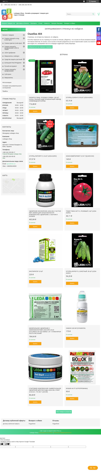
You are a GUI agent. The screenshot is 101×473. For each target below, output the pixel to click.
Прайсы (5, 91)
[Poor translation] (7, 444)
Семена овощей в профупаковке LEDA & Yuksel (11, 48)
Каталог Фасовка (57, 23)
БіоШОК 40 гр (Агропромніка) (77, 388)
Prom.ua (59, 431)
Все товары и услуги (63, 411)
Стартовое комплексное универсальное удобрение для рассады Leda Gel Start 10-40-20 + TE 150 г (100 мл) (45, 390)
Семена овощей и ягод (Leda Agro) (11, 39)
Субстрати (7, 74)
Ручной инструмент (10, 66)
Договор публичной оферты (11, 423)
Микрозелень (8, 77)
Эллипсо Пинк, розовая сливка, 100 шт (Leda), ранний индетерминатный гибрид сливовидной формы (45, 99)
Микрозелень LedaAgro (11, 56)
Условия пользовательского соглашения (12, 87)
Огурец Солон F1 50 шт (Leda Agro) (79, 97)
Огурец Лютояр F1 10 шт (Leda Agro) (43, 156)
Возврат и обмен (69, 23)
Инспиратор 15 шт (36, 271)
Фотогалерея (6, 82)
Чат (92, 468)
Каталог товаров (7, 23)
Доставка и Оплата (22, 23)
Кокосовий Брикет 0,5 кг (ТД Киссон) (80, 156)
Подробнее (32, 423)
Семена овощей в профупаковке (10, 70)
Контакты (34, 23)
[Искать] (93, 14)
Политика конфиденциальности (62, 432)
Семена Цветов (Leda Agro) (13, 43)
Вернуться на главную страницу (41, 47)
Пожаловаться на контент (46, 432)
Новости (47, 23)
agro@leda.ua (11, 164)
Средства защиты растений (13, 59)
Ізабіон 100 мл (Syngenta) (75, 328)
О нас (40, 23)
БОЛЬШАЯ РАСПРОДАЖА (13, 63)
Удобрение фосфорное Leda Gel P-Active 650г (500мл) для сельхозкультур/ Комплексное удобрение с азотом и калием (45, 213)
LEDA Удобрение (9, 53)
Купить (35, 111)
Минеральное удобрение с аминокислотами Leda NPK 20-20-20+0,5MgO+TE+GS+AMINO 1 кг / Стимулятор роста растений (45, 330)
